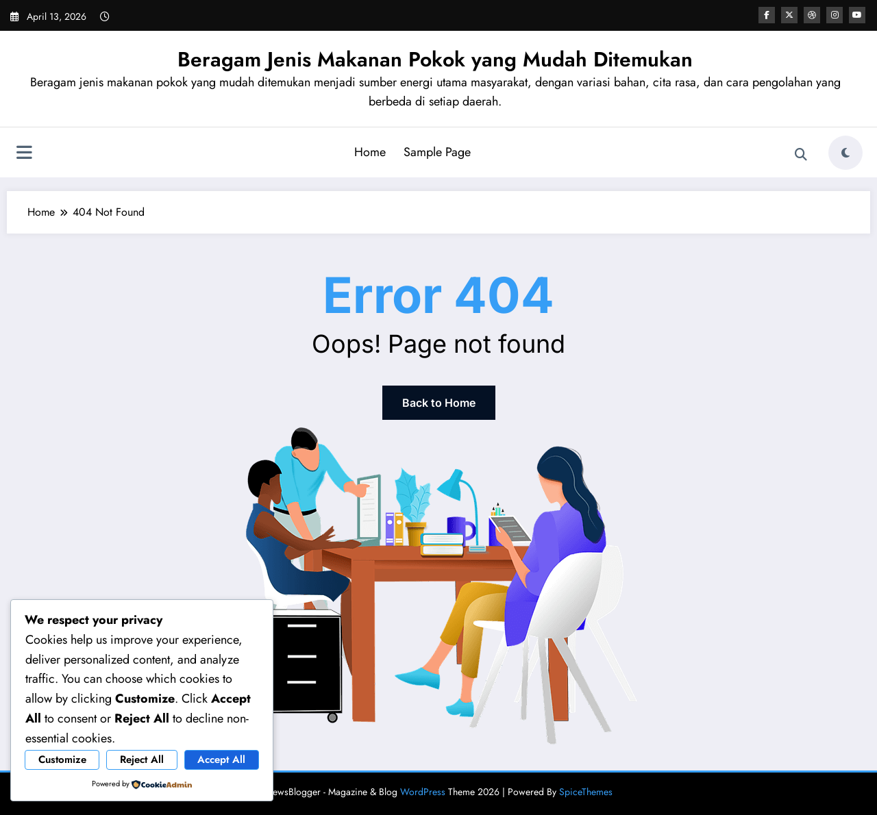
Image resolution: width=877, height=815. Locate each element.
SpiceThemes (586, 792)
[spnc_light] (845, 153)
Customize (62, 759)
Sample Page (437, 152)
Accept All (221, 759)
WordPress (422, 792)
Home (370, 152)
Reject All (142, 759)
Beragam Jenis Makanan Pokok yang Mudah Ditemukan (435, 59)
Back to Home (438, 403)
